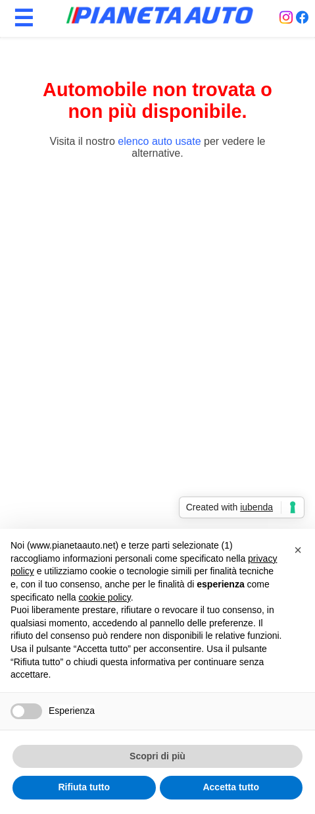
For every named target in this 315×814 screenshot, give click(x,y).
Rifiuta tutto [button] (84, 787)
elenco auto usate (159, 141)
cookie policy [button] (105, 597)
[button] (297, 549)
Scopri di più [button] (157, 756)
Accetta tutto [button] (231, 787)
